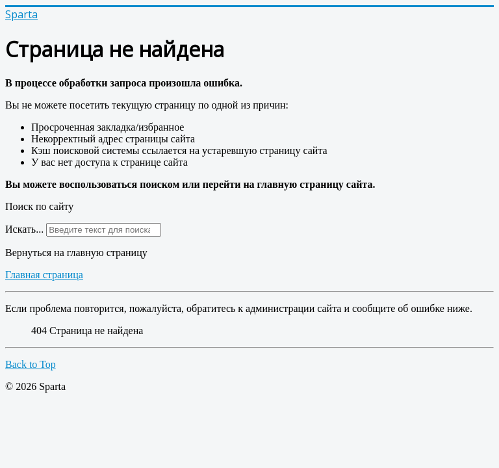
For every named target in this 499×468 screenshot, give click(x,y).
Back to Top (30, 364)
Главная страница (44, 274)
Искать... (24, 229)
